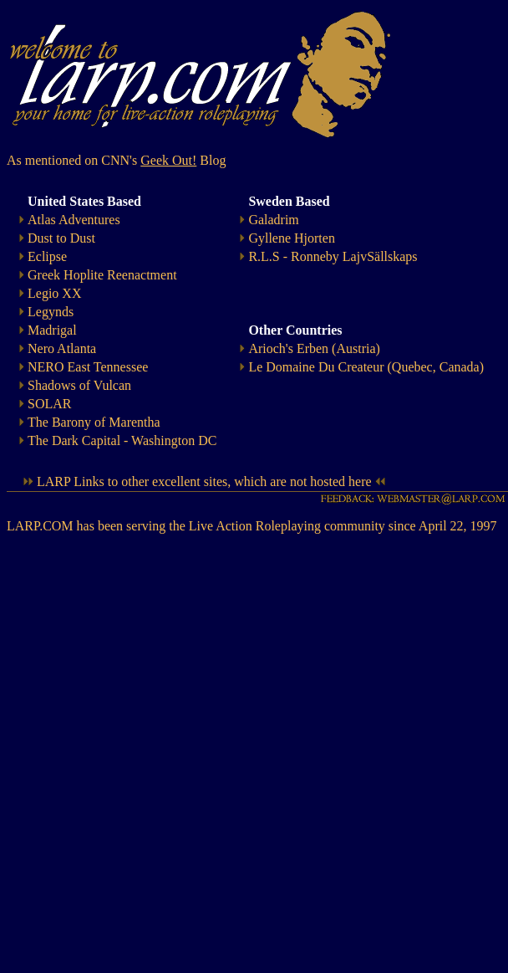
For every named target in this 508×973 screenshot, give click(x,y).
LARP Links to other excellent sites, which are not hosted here (204, 481)
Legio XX (54, 293)
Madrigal (52, 330)
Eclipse (47, 256)
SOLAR (49, 404)
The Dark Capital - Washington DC (122, 440)
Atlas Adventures (74, 220)
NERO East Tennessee (88, 367)
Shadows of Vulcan (79, 385)
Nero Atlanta (62, 348)
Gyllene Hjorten (291, 238)
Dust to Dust (61, 238)
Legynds (51, 312)
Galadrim (273, 220)
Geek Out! (168, 160)
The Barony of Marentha (94, 422)
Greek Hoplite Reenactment (102, 275)
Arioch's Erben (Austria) (314, 348)
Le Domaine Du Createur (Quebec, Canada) (366, 367)
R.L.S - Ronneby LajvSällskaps (332, 256)
